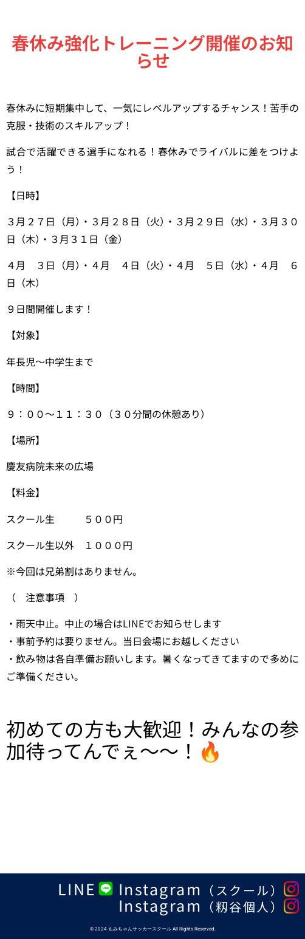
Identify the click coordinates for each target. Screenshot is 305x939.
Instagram (201, 889)
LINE (77, 889)
